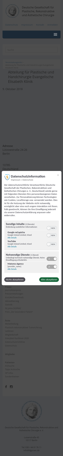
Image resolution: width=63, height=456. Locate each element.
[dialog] (31, 228)
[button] (48, 228)
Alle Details (12, 237)
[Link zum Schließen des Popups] (58, 175)
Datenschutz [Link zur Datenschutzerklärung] (28, 179)
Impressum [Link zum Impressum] (15, 179)
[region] (31, 247)
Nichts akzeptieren (15, 279)
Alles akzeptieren (49, 279)
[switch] (51, 228)
